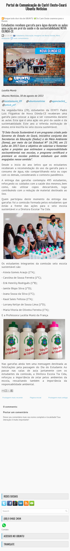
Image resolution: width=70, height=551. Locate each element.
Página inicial (35, 397)
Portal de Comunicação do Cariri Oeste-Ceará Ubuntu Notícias (36, 6)
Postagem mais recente (12, 397)
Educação (29, 35)
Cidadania (20, 35)
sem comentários (21, 38)
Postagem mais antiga (58, 397)
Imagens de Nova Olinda (44, 35)
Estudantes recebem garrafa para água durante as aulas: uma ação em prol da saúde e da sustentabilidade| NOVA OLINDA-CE (35, 28)
